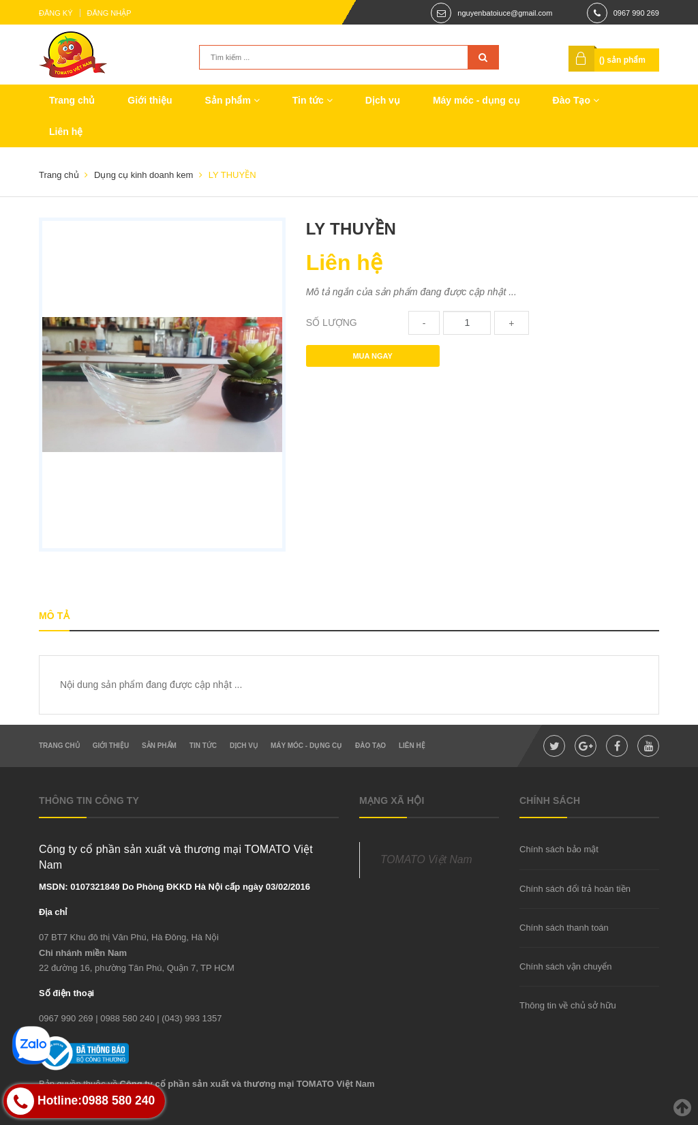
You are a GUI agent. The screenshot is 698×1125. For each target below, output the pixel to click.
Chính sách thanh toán (564, 927)
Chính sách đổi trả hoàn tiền (575, 889)
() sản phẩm (622, 60)
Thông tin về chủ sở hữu (567, 1005)
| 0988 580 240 (125, 1018)
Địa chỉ (53, 912)
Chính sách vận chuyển (565, 966)
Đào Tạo (576, 100)
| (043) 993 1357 (189, 1018)
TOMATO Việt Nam (426, 859)
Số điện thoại (66, 993)
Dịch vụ (382, 100)
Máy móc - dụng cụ (476, 100)
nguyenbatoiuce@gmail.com (504, 13)
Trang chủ (72, 100)
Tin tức (312, 100)
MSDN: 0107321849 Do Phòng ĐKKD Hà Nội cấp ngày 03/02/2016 (174, 887)
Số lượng (331, 322)
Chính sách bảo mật (558, 849)
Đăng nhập (109, 13)
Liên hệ (65, 131)
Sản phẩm (232, 100)
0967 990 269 (636, 13)
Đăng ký (56, 13)
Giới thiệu (149, 100)
